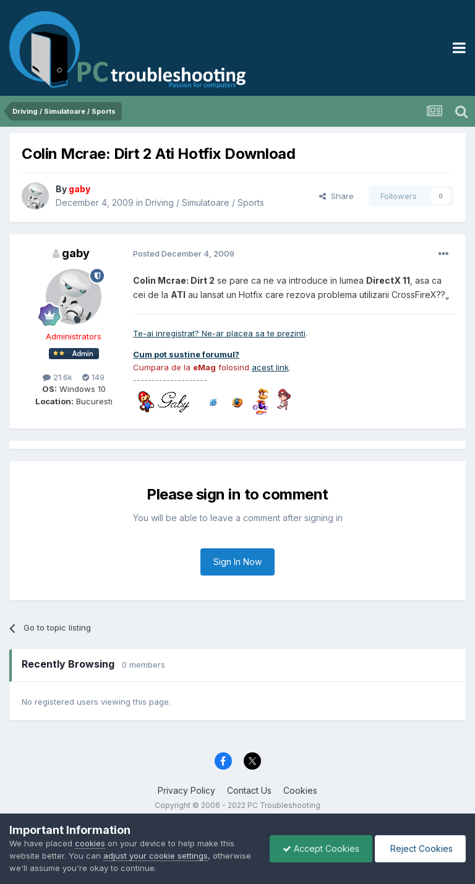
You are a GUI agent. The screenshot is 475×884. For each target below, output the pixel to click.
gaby (76, 253)
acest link (270, 367)
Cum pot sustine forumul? (186, 354)
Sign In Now (237, 561)
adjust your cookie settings (155, 856)
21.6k (57, 377)
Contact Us (249, 790)
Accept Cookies (321, 848)
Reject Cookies (420, 848)
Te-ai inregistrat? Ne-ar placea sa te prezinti (219, 333)
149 (93, 377)
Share (336, 196)
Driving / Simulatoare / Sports (204, 202)
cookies (90, 843)
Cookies (300, 790)
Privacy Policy (186, 790)
